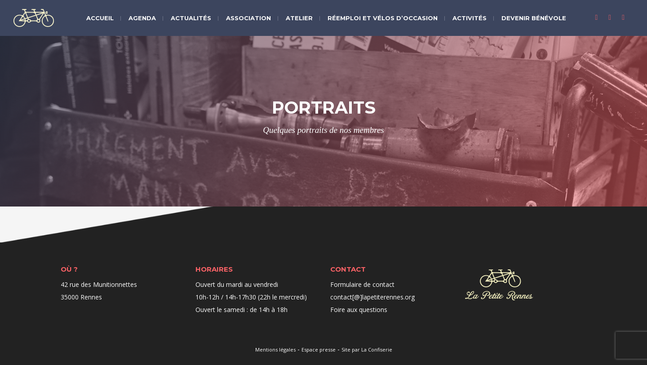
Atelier (299, 18)
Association (248, 18)
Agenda (142, 18)
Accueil (100, 18)
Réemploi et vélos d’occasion (383, 18)
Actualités (191, 18)
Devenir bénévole (533, 18)
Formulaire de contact (362, 284)
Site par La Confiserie (366, 349)
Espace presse (318, 349)
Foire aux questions (358, 309)
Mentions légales (275, 349)
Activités (469, 18)
